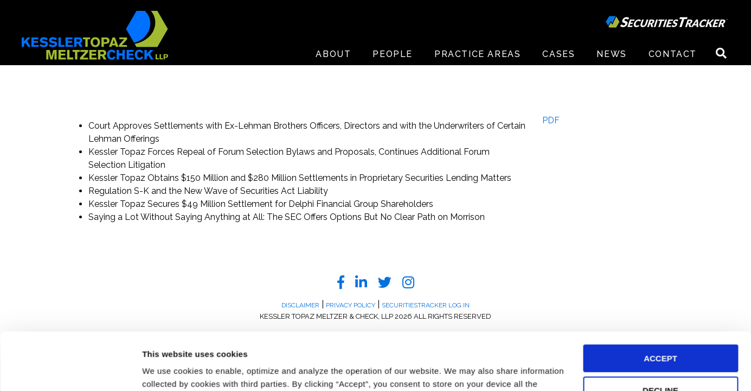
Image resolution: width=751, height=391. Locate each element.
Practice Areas (477, 54)
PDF (551, 120)
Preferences (165, 369)
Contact (673, 54)
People (393, 54)
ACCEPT (660, 301)
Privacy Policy (287, 339)
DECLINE (660, 333)
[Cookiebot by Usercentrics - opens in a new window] (70, 370)
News (611, 54)
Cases (558, 54)
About (333, 54)
